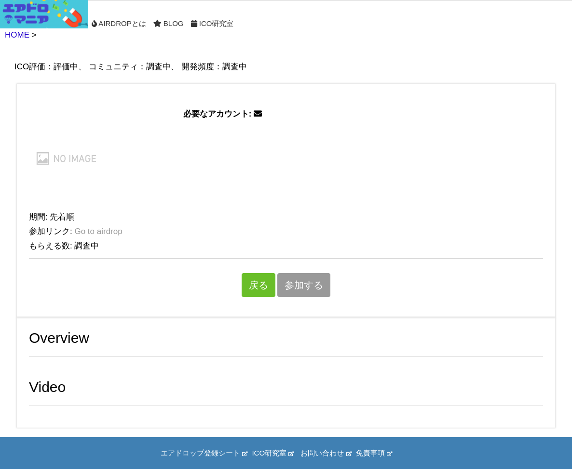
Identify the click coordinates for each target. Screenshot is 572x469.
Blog (168, 23)
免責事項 (374, 453)
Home (44, 14)
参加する (304, 285)
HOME (17, 34)
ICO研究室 (212, 23)
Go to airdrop (98, 231)
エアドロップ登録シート (204, 453)
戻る (258, 285)
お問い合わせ (325, 453)
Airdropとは (119, 23)
